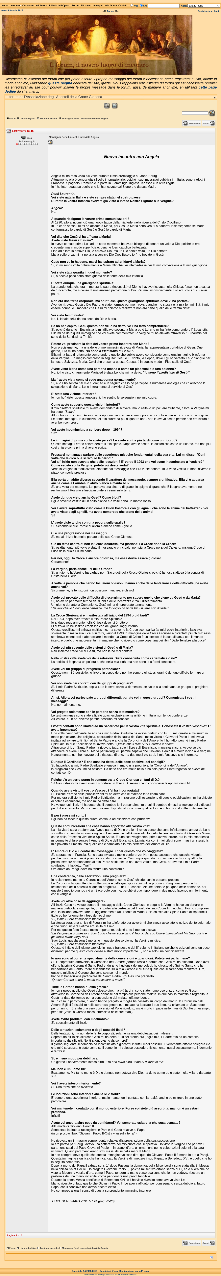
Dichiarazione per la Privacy (134, 1271)
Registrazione (205, 11)
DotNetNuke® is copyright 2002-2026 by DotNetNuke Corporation (110, 1275)
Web (136, 6)
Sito (145, 6)
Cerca (184, 6)
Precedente (194, 123)
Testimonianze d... (49, 118)
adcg (29, 138)
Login (217, 11)
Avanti (206, 123)
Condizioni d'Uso (109, 1271)
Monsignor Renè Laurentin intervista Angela (85, 118)
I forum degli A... (28, 118)
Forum (110, 11)
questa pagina (60, 83)
